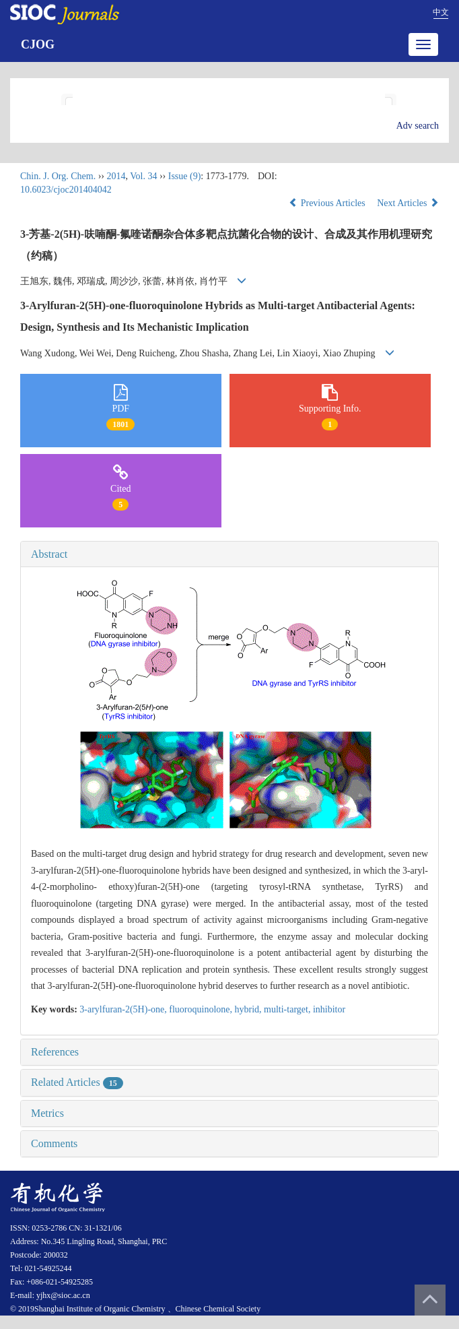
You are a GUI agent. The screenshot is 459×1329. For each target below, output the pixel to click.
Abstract (49, 554)
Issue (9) (184, 176)
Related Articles (77, 1082)
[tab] (229, 554)
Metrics (47, 1113)
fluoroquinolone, (201, 1009)
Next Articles (408, 203)
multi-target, (288, 1009)
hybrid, (249, 1009)
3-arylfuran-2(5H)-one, (124, 1009)
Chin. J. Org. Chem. (58, 176)
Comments (54, 1143)
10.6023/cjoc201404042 (66, 190)
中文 (441, 12)
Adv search (417, 126)
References (55, 1052)
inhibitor (329, 1009)
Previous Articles (328, 203)
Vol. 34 (143, 176)
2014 (115, 176)
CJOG (38, 44)
